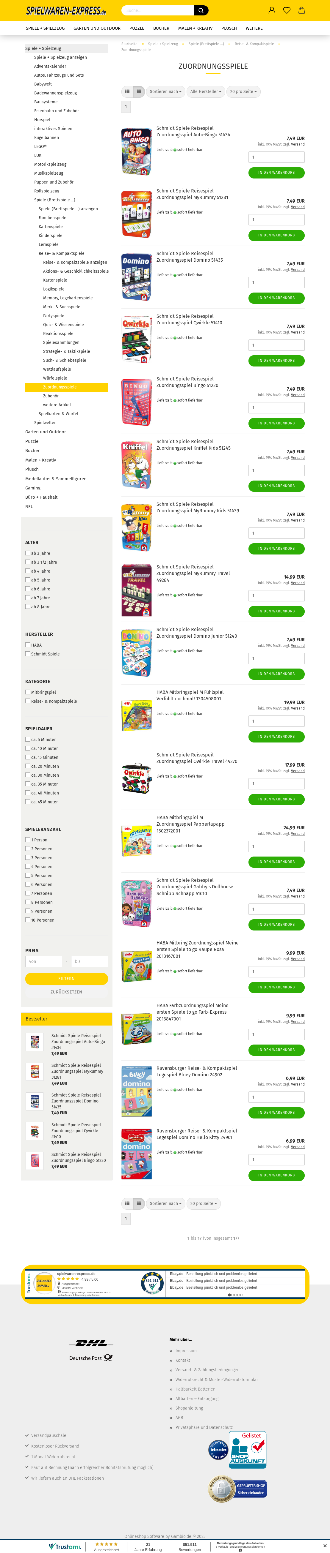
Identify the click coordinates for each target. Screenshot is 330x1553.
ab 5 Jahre (37, 580)
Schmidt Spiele (42, 654)
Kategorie (37, 681)
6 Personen (38, 884)
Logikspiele (54, 289)
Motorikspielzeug (50, 164)
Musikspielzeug (48, 173)
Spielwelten (45, 422)
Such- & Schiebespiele (64, 360)
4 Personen (38, 866)
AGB (179, 1417)
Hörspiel (42, 119)
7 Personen (38, 893)
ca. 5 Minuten (41, 739)
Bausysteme (46, 102)
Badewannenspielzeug (55, 93)
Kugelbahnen (46, 137)
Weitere (254, 28)
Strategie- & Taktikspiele (66, 351)
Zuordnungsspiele (60, 387)
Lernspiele (49, 244)
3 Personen (38, 857)
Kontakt (183, 1360)
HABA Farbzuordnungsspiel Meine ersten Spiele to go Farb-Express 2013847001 (193, 1012)
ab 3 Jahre (37, 553)
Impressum (186, 1350)
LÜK (37, 155)
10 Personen (39, 920)
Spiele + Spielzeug (45, 28)
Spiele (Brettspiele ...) (54, 200)
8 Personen (39, 902)
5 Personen (38, 875)
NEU (29, 506)
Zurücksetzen (66, 992)
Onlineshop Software (144, 1536)
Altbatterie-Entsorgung (197, 1398)
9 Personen (38, 911)
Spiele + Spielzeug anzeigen (60, 57)
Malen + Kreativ (195, 28)
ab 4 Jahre (37, 571)
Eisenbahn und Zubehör (56, 110)
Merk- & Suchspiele (61, 306)
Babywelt (43, 84)
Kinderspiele (50, 235)
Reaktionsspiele (58, 333)
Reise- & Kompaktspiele (62, 253)
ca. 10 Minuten (42, 748)
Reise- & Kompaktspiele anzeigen (75, 262)
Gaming (32, 488)
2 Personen (38, 848)
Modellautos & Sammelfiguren (56, 478)
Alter (32, 542)
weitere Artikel (57, 404)
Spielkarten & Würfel (58, 413)
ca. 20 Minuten (42, 766)
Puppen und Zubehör (53, 182)
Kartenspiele (51, 226)
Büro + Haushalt (41, 497)
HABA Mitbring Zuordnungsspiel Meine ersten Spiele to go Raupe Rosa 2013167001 (198, 949)
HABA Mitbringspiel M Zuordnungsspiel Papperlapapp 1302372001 (191, 824)
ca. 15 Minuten (41, 757)
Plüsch (229, 28)
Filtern (66, 978)
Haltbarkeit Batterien (195, 1389)
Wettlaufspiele (57, 369)
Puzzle (136, 28)
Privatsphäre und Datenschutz (204, 1427)
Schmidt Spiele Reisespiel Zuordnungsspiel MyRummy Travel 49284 (193, 573)
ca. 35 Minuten (42, 784)
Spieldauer (39, 729)
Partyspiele (53, 315)
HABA (33, 645)
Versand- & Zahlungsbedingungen (208, 1369)
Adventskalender (50, 66)
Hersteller (39, 634)
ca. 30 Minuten (42, 775)
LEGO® (40, 146)
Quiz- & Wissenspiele (63, 324)
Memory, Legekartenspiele (68, 298)
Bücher (161, 28)
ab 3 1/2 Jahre (41, 562)
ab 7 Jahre (37, 598)
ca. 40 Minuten (42, 793)
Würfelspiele (55, 378)
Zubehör (51, 396)
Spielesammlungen (61, 342)
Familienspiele (52, 217)
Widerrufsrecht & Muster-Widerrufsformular (217, 1379)
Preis (32, 950)
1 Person (36, 840)
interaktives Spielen (53, 128)
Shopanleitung (189, 1408)
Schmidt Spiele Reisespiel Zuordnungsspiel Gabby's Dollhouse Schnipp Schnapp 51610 (195, 887)
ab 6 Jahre (37, 589)
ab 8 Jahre (38, 606)
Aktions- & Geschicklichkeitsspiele (75, 271)
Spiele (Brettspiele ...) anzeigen (68, 208)
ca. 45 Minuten (42, 802)
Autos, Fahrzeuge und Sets (59, 75)
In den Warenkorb (276, 172)
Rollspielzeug (46, 191)
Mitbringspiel (40, 692)
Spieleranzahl (43, 829)
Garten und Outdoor (97, 28)
